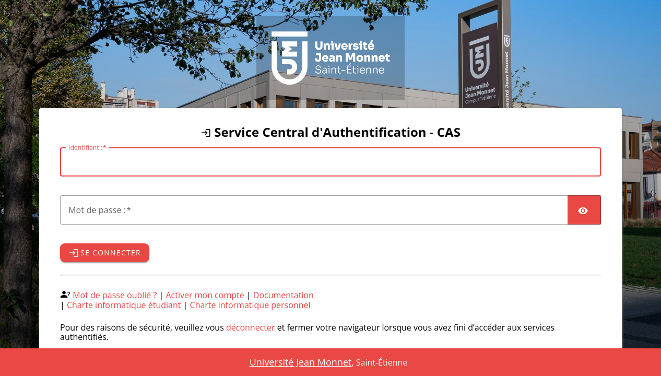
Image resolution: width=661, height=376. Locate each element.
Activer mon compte (205, 295)
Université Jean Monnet (301, 362)
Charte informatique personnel (250, 305)
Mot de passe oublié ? (115, 295)
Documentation (283, 295)
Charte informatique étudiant (124, 305)
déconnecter (250, 327)
